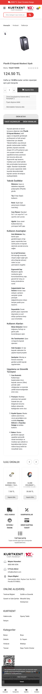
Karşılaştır (9, 98)
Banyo (5, 634)
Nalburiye (24, 25)
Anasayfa (6, 25)
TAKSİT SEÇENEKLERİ (12, 122)
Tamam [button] (22, 681)
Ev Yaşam (23, 638)
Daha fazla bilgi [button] (21, 677)
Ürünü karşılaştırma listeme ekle (17, 97)
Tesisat (5, 647)
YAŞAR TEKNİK (14, 68)
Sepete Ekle (28, 90)
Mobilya (23, 643)
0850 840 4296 (13, 563)
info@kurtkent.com (14, 571)
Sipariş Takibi (24, 615)
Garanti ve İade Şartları (11, 598)
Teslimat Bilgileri (9, 593)
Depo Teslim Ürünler (27, 647)
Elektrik (6, 638)
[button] (36, 462)
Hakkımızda (7, 615)
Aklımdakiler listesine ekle (15, 107)
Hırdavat (15, 25)
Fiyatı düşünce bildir (13, 102)
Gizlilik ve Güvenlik (26, 593)
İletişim (6, 620)
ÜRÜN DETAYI (21, 117)
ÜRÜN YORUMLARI (29, 122)
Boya (22, 634)
